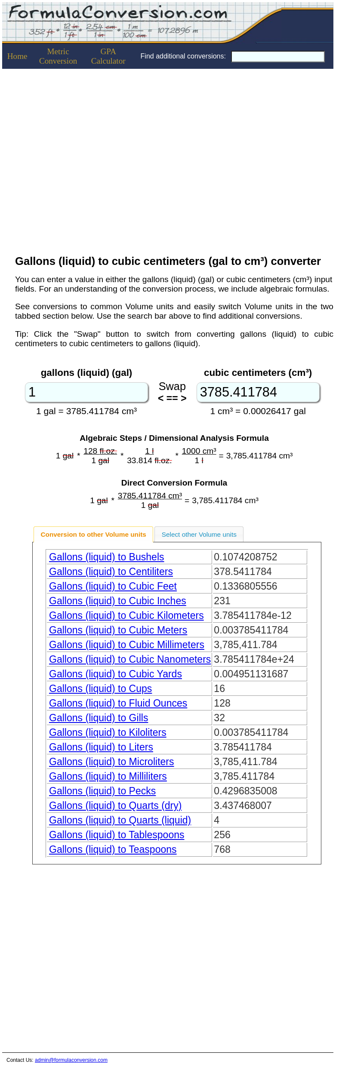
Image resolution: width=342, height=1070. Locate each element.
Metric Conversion (58, 56)
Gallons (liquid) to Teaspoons (113, 849)
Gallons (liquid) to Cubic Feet (113, 586)
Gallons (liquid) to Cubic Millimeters (126, 644)
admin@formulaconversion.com (71, 1060)
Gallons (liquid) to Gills (98, 717)
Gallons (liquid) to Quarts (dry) (115, 805)
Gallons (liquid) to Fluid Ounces (118, 703)
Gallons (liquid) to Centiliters (111, 571)
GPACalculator (108, 56)
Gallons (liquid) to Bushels (106, 557)
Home (17, 56)
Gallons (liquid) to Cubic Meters (118, 630)
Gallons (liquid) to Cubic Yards (115, 674)
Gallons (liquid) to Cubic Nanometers (130, 659)
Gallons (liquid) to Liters (101, 747)
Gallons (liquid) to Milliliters (108, 776)
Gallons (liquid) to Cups (100, 688)
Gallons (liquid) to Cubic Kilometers (126, 615)
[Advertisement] (80, 159)
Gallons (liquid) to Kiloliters (107, 732)
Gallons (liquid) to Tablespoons (117, 834)
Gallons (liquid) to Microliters (111, 761)
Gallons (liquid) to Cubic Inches (117, 600)
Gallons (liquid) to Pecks (102, 790)
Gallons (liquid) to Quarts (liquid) (120, 820)
